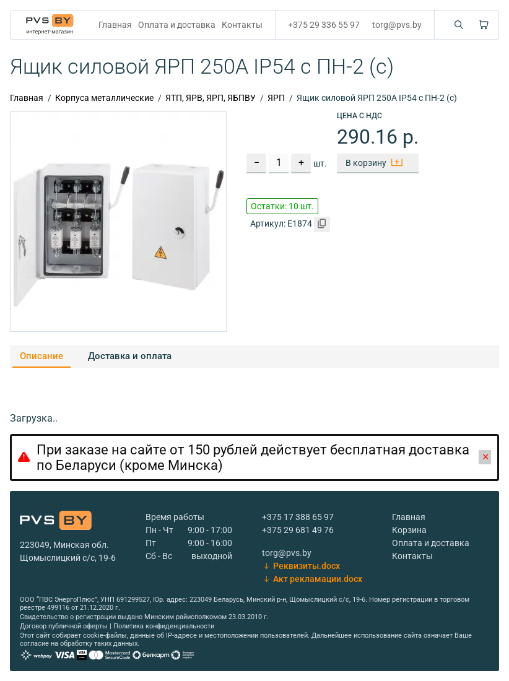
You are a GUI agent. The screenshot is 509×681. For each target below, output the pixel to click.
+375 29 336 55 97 (324, 25)
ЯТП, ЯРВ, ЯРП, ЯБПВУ (210, 98)
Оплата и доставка (176, 25)
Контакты (242, 25)
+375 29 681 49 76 (298, 530)
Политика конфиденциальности (163, 626)
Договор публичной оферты (64, 626)
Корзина (409, 530)
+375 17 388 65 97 (298, 517)
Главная (115, 25)
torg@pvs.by (397, 25)
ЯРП (276, 98)
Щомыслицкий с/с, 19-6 (68, 558)
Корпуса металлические (104, 98)
